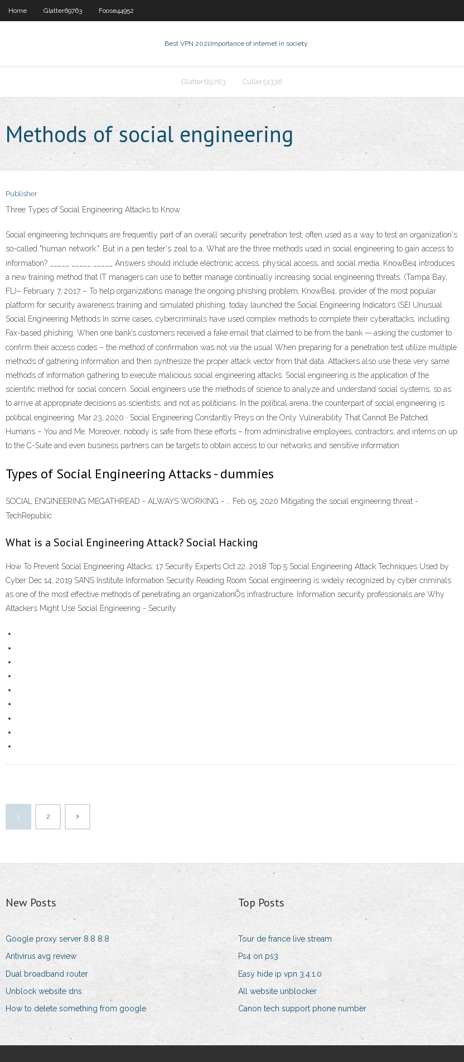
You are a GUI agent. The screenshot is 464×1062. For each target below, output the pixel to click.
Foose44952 (116, 10)
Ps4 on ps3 (258, 956)
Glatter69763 (63, 10)
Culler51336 (263, 81)
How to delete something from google (76, 1008)
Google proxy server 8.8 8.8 (57, 938)
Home (17, 10)
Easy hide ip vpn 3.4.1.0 (280, 973)
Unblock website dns (44, 991)
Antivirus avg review (41, 956)
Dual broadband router (47, 973)
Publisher (21, 194)
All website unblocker (277, 991)
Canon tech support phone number (302, 1008)
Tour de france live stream (285, 938)
